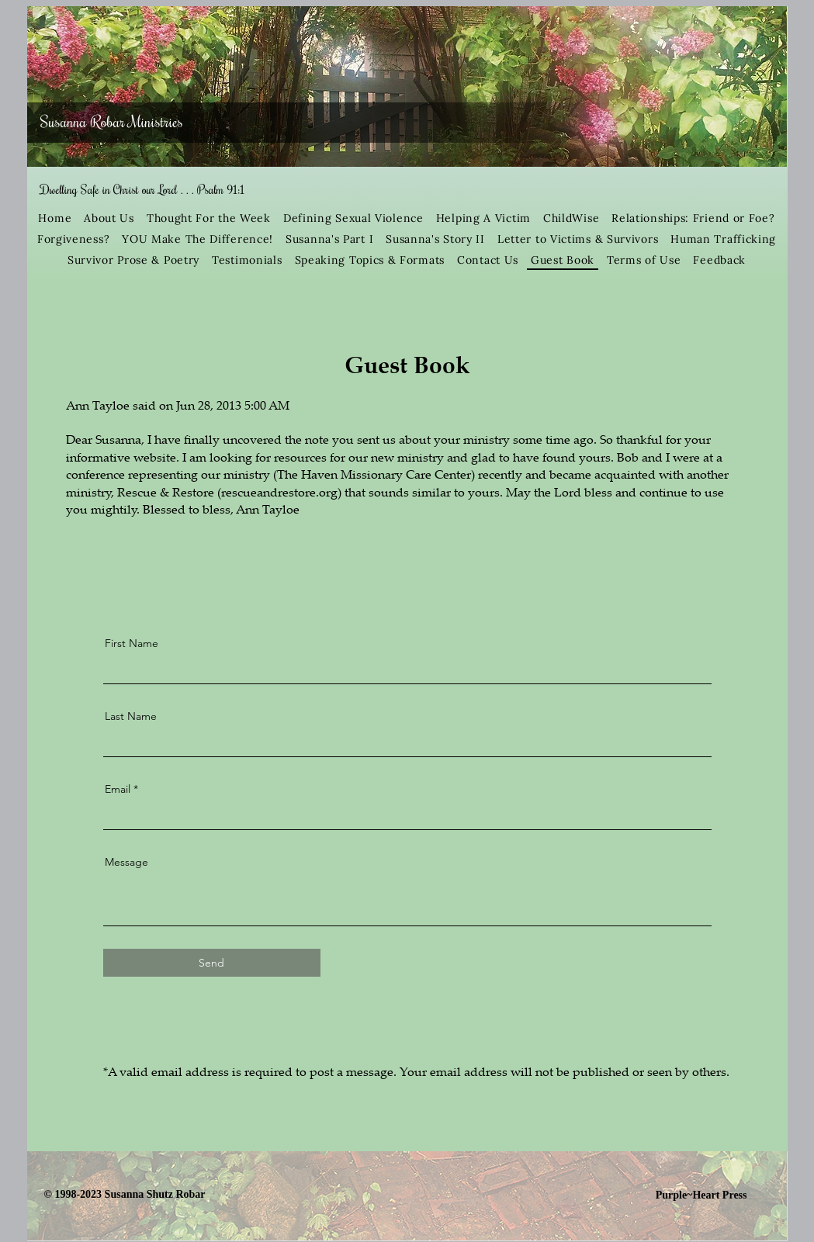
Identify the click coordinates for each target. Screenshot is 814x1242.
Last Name (131, 716)
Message (126, 861)
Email (117, 789)
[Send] (211, 963)
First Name (131, 643)
